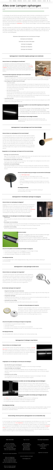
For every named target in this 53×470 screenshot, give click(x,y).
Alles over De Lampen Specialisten (10, 453)
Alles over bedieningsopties (9, 467)
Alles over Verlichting (10, 443)
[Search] (49, 1)
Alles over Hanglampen (10, 457)
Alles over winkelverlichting (9, 449)
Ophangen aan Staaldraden (26, 39)
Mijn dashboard (26, 447)
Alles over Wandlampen (10, 458)
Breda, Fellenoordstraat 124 (43, 444)
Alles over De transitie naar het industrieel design (10, 446)
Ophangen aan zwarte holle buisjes (26, 41)
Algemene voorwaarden (43, 452)
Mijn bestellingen (26, 446)
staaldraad (19, 23)
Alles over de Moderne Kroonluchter (9, 462)
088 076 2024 (43, 448)
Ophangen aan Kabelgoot (26, 49)
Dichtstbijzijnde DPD (26, 458)
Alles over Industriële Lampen (10, 461)
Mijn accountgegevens (26, 444)
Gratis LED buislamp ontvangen (26, 456)
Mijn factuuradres (26, 448)
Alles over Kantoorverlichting (10, 448)
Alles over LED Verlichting (10, 444)
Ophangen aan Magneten (26, 46)
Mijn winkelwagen (26, 443)
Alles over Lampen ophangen (10, 466)
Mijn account (26, 439)
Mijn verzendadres (26, 449)
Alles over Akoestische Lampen (9, 459)
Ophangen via (26, 44)
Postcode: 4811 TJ (43, 446)
